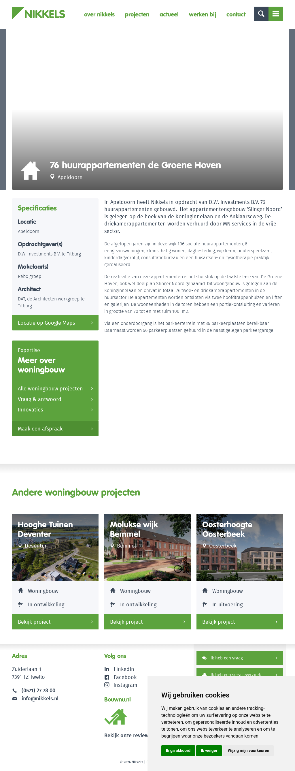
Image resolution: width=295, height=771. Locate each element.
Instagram (120, 685)
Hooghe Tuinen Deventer (45, 530)
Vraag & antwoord (39, 400)
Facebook (125, 678)
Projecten (137, 14)
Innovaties (30, 411)
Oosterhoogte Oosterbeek (227, 530)
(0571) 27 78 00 (38, 691)
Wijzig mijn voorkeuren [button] (248, 750)
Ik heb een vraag (222, 659)
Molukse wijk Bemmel (134, 530)
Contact (235, 14)
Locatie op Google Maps (46, 324)
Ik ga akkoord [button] (178, 750)
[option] (147, 110)
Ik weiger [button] (209, 750)
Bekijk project (34, 623)
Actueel (169, 14)
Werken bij (202, 14)
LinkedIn (124, 670)
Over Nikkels (99, 14)
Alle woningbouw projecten (50, 390)
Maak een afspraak (40, 430)
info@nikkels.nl (35, 699)
